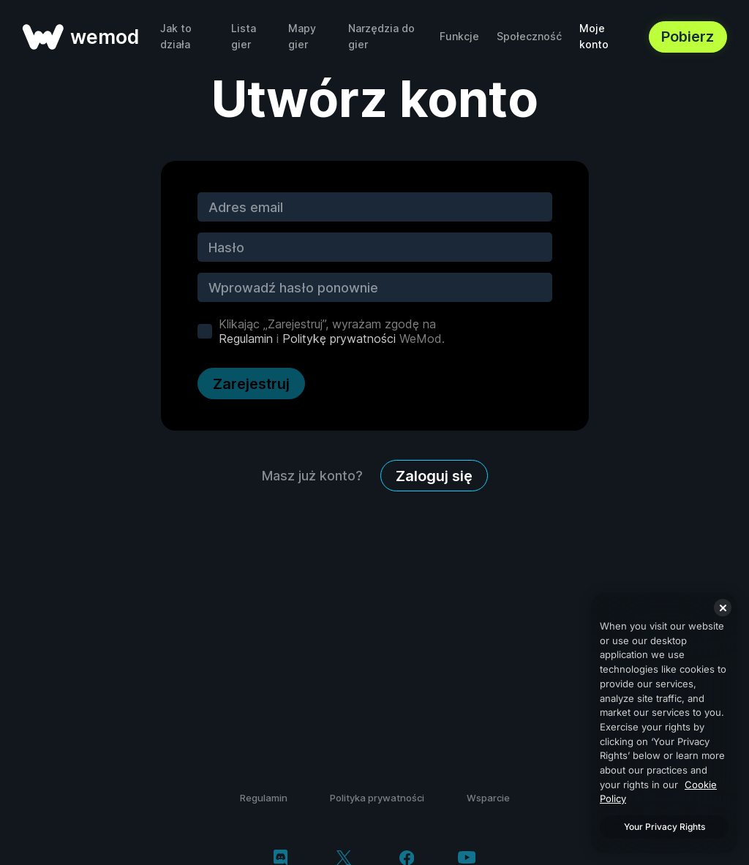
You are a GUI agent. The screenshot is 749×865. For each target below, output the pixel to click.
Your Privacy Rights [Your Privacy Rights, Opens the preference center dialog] (664, 826)
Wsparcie (488, 798)
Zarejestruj (251, 384)
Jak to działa (176, 36)
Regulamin (246, 338)
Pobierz (687, 36)
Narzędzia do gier (381, 36)
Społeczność (529, 36)
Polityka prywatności (377, 798)
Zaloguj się (434, 476)
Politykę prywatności (339, 338)
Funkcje (459, 36)
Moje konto (594, 36)
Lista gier (243, 36)
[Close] (722, 607)
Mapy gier (302, 36)
